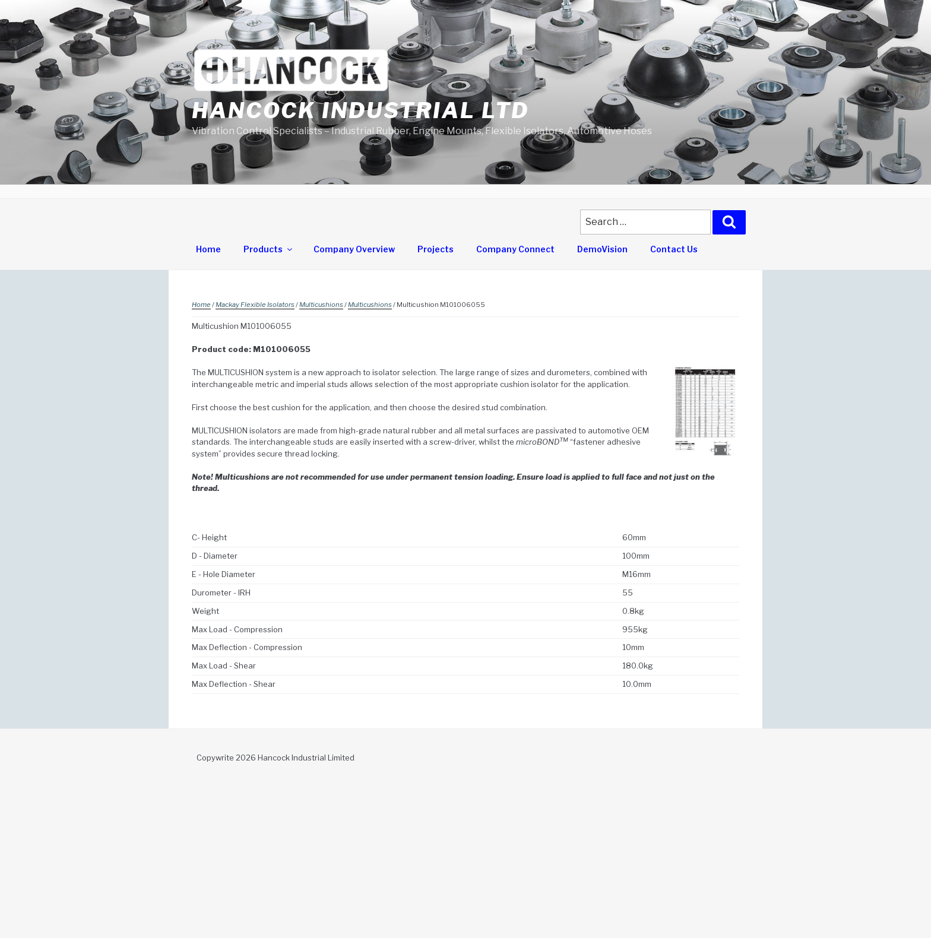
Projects (435, 249)
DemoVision (602, 249)
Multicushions (321, 304)
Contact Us (674, 249)
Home (208, 249)
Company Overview (354, 249)
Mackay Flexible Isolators (255, 304)
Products (268, 249)
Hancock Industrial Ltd (360, 110)
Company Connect (515, 249)
